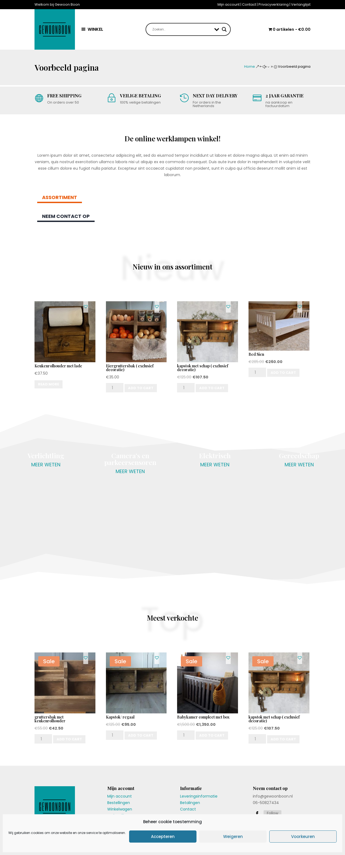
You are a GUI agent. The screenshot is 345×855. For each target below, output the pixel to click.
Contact (249, 4)
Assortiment (59, 197)
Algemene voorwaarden (256, 844)
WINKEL (95, 29)
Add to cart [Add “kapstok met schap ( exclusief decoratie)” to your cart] (212, 388)
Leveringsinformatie (199, 796)
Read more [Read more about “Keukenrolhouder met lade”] (48, 384)
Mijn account (229, 4)
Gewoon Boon (59, 844)
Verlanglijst (300, 4)
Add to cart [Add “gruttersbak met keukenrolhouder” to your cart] (69, 739)
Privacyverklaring (273, 4)
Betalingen (190, 802)
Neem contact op (66, 216)
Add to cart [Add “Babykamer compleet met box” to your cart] (212, 735)
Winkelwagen (119, 809)
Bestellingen (118, 802)
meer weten (45, 464)
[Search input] (182, 29)
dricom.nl (99, 844)
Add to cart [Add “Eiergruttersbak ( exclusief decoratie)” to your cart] (140, 388)
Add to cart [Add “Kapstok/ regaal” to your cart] (140, 735)
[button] (85, 306)
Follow (272, 813)
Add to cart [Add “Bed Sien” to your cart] (283, 372)
